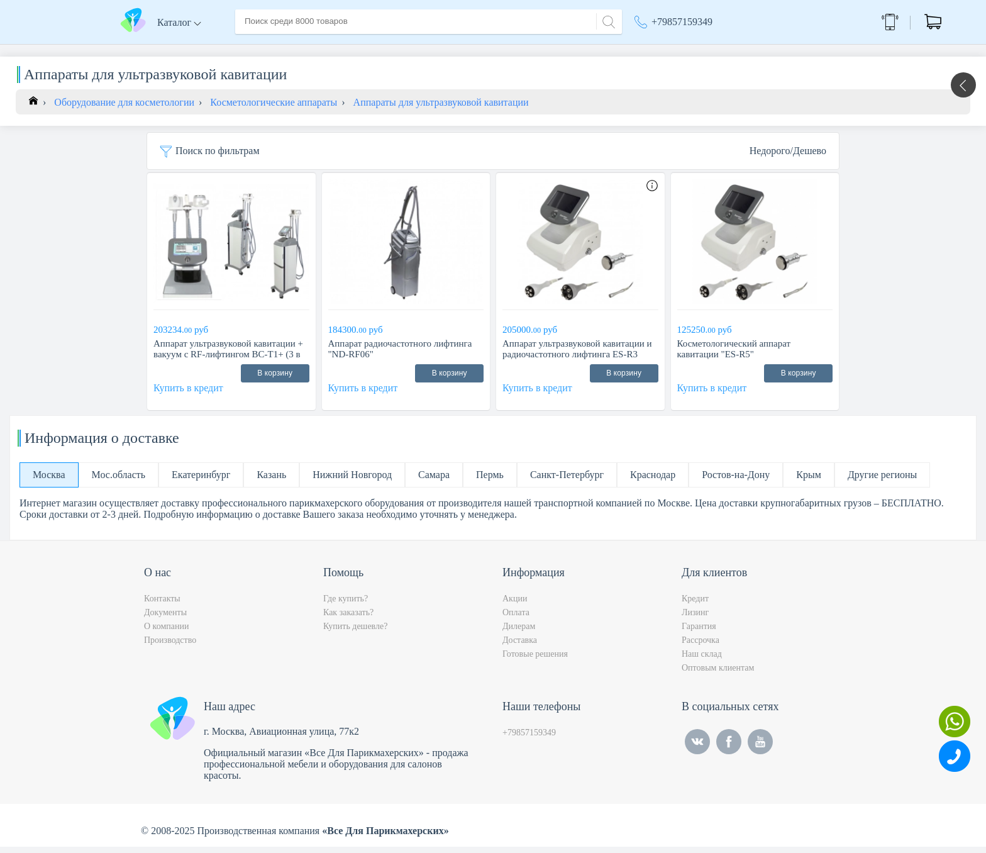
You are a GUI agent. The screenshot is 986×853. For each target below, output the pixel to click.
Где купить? (345, 605)
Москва (722, 50)
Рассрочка (700, 646)
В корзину (274, 379)
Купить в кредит (188, 394)
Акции (654, 50)
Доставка (370, 49)
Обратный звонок (817, 21)
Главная (252, 49)
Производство (170, 646)
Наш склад (702, 660)
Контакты (471, 49)
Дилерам (518, 632)
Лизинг (695, 618)
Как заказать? (348, 618)
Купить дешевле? (355, 632)
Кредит (695, 605)
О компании (310, 49)
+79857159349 (681, 21)
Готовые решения (535, 660)
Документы (165, 618)
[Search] (606, 20)
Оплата (420, 49)
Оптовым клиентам (718, 674)
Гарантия (699, 632)
